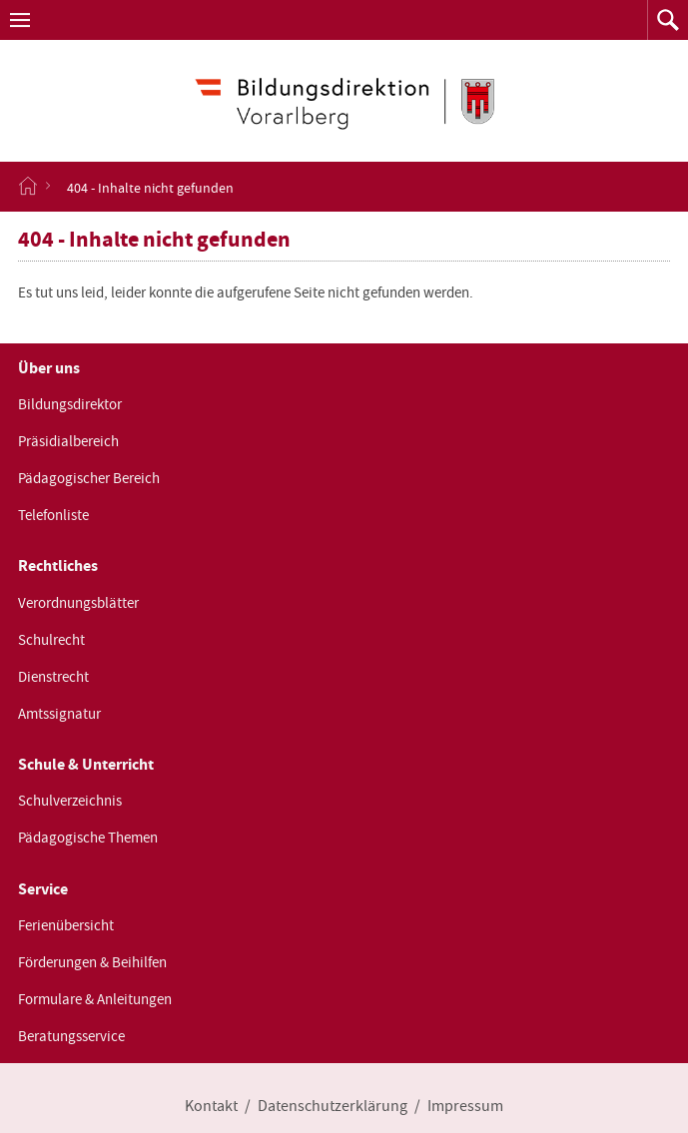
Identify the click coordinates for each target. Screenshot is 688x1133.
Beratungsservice (71, 1036)
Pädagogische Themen (88, 838)
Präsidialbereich (68, 441)
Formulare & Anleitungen (95, 999)
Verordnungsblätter (78, 603)
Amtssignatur (59, 714)
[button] (20, 20)
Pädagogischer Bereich (89, 478)
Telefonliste (53, 515)
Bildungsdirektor (70, 404)
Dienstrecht (53, 677)
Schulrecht (51, 640)
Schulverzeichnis (70, 801)
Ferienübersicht (66, 925)
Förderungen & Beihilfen (92, 962)
